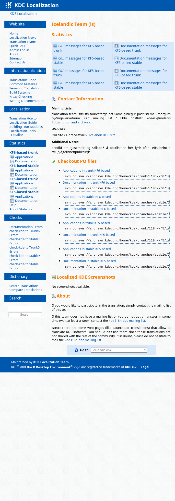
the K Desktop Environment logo (53, 367)
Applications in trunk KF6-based (86, 170)
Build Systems (19, 92)
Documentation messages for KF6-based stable (141, 60)
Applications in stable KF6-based (87, 196)
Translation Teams (22, 41)
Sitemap (15, 58)
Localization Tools (22, 131)
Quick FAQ (17, 46)
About (13, 54)
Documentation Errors (26, 227)
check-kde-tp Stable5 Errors (24, 257)
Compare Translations (25, 289)
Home (13, 33)
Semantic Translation (24, 88)
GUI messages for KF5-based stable (79, 85)
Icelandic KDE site (102, 135)
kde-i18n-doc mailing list (127, 320)
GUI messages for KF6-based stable (79, 60)
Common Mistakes (23, 84)
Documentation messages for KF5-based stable (141, 85)
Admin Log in (19, 50)
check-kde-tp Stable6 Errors (24, 241)
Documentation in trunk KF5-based (89, 234)
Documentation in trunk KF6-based (89, 182)
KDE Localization (23, 13)
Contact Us (17, 62)
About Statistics (20, 209)
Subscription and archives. (71, 122)
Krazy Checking (20, 96)
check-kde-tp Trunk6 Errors (24, 233)
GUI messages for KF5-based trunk (79, 72)
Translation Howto (22, 118)
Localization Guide (23, 122)
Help (12, 205)
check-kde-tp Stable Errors (23, 266)
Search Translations (23, 286)
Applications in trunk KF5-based (86, 223)
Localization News (22, 37)
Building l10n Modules (26, 126)
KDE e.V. (131, 367)
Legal (145, 367)
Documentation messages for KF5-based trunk (141, 72)
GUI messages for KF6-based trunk (79, 48)
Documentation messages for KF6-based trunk (141, 48)
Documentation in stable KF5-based (89, 261)
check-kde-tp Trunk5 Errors (24, 249)
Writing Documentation (26, 100)
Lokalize (16, 134)
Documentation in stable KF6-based (89, 208)
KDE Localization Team (51, 362)
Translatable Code (22, 80)
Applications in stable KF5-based (87, 249)
